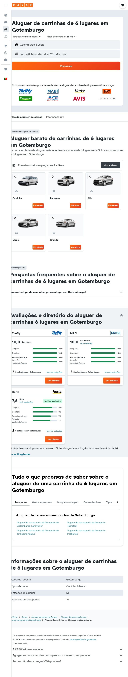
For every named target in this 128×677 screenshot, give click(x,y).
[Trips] (5, 69)
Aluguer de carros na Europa (51, 623)
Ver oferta (43, 209)
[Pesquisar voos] (5, 15)
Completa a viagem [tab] (74, 508)
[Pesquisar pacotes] (5, 36)
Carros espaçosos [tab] (49, 508)
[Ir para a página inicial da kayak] (22, 5)
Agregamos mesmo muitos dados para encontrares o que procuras (71, 662)
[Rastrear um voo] (5, 52)
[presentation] (121, 318)
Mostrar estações (58, 375)
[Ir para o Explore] (5, 45)
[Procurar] (5, 22)
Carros (32, 623)
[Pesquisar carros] (5, 29)
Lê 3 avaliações (33, 405)
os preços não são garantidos (90, 646)
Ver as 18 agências (26, 460)
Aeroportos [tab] (28, 508)
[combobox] (34, 36)
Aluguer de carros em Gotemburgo (32, 626)
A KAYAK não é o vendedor (71, 656)
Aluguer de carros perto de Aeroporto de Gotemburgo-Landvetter (45, 531)
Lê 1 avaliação (90, 346)
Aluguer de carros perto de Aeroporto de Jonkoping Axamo (45, 539)
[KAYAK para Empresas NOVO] (5, 59)
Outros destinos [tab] (99, 508)
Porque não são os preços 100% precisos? (71, 668)
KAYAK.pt (20, 623)
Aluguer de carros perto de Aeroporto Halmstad (89, 531)
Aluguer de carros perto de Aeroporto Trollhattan (89, 539)
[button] (5, 5)
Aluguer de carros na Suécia (80, 623)
